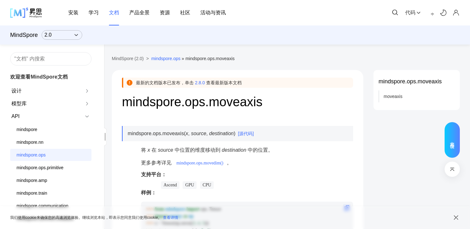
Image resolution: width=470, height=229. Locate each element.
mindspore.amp (32, 180)
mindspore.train (32, 193)
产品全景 (139, 12)
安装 (73, 12)
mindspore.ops (31, 154)
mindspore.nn (30, 142)
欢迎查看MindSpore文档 (39, 77)
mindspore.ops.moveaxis (410, 81)
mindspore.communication (42, 205)
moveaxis (393, 96)
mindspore (27, 129)
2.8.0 (200, 82)
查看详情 (170, 217)
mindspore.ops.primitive (40, 167)
